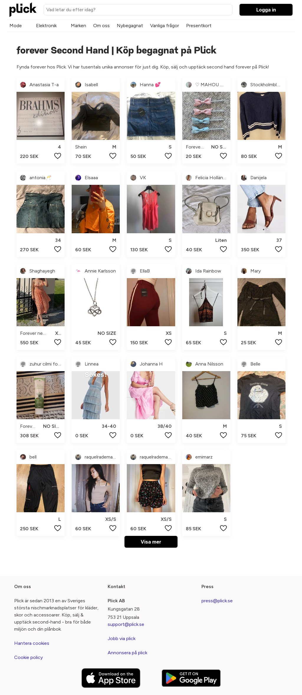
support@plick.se (126, 624)
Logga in (266, 10)
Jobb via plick (121, 638)
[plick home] (23, 9)
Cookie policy (28, 657)
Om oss (101, 25)
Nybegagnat (130, 25)
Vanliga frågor (164, 25)
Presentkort (198, 25)
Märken (78, 25)
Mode (15, 25)
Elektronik (46, 25)
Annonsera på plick (127, 652)
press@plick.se (217, 600)
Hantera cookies (31, 643)
